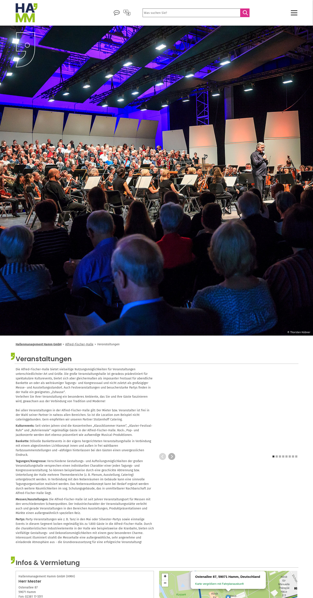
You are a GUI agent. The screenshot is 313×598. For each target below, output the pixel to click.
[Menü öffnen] (294, 12)
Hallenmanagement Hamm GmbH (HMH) (46, 576)
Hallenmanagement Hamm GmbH (39, 344)
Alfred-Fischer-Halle (79, 344)
